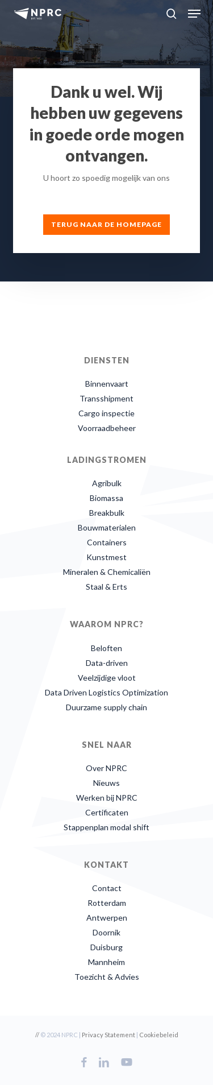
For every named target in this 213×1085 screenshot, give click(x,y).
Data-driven (107, 663)
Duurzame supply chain (106, 707)
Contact (107, 888)
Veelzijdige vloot (107, 677)
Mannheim (106, 962)
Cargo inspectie (106, 413)
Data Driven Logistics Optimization (106, 692)
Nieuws (106, 783)
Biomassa (106, 498)
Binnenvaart (106, 383)
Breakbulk (106, 512)
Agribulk (107, 483)
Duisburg (106, 947)
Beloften (106, 648)
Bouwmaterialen (107, 527)
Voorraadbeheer (107, 428)
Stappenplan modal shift (106, 827)
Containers (107, 542)
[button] (194, 13)
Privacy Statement (108, 1034)
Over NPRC (106, 768)
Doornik (106, 932)
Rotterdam (106, 903)
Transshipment (106, 398)
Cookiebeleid (158, 1034)
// (37, 1034)
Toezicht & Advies (106, 977)
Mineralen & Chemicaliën (107, 572)
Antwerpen (106, 917)
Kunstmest (106, 557)
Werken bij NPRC (106, 797)
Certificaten (106, 812)
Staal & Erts (106, 586)
